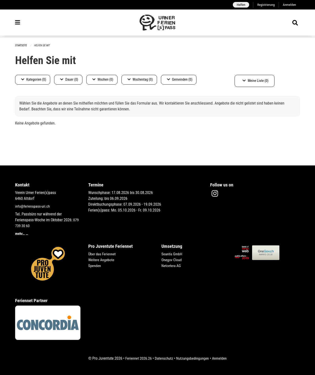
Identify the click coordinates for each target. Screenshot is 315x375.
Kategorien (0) (33, 80)
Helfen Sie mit (43, 45)
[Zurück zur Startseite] (157, 24)
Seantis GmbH (172, 254)
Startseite (21, 45)
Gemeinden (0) (179, 80)
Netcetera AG (171, 265)
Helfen (239, 5)
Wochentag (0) (140, 80)
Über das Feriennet (102, 254)
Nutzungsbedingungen (193, 358)
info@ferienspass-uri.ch (33, 206)
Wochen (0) (102, 80)
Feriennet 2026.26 (137, 358)
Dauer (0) (69, 80)
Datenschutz (163, 358)
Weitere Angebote (102, 260)
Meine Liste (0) (255, 81)
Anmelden (289, 5)
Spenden (95, 265)
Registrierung (265, 5)
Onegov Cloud (172, 260)
